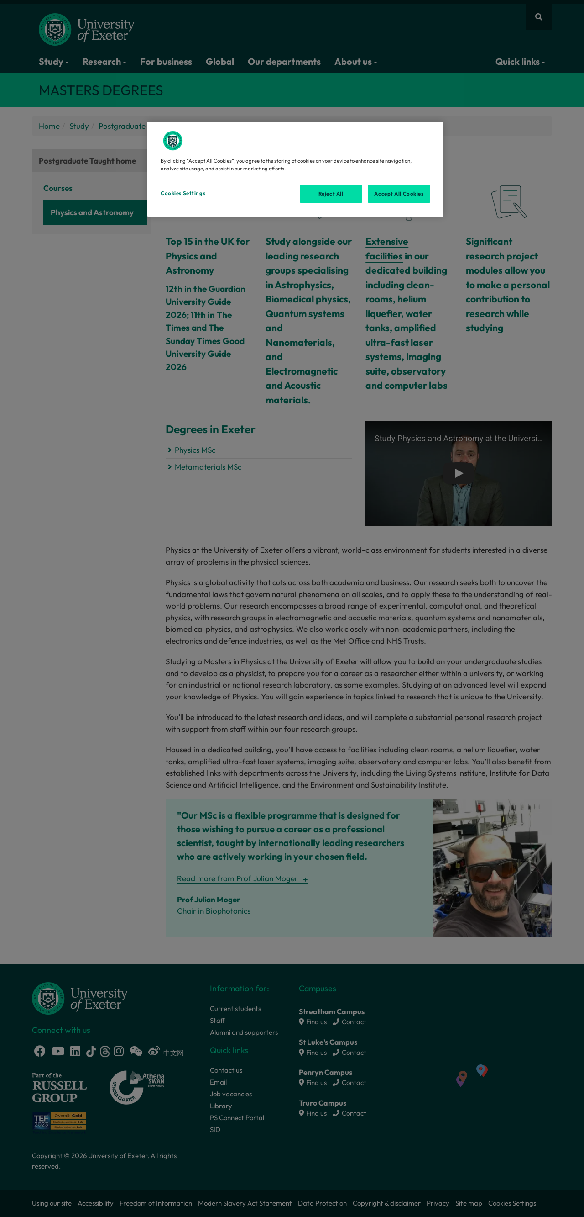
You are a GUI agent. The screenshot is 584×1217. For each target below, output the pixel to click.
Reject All (331, 193)
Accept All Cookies (398, 193)
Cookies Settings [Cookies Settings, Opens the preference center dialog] (183, 193)
